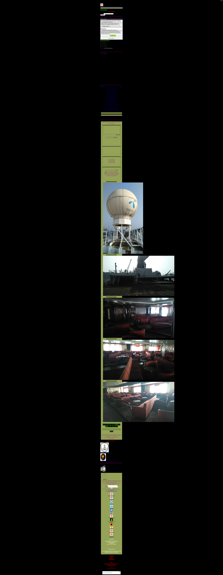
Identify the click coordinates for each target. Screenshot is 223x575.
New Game (105, 479)
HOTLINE (102, 40)
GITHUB (111, 528)
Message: (106, 486)
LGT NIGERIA (111, 536)
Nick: (107, 485)
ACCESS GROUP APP (111, 495)
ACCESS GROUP (111, 532)
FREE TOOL (107, 40)
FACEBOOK (111, 508)
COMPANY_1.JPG (103, 56)
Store (101, 61)
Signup (105, 19)
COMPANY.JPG (102, 55)
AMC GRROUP (102, 54)
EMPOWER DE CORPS (111, 521)
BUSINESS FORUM (105, 26)
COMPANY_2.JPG (103, 57)
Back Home (115, 137)
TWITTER (111, 504)
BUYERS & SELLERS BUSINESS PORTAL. (109, 30)
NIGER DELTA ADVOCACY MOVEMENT (107, 461)
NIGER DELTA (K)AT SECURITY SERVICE (107, 452)
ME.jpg (101, 59)
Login (102, 19)
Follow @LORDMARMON (118, 48)
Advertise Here (118, 134)
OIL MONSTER (111, 526)
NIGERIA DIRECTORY (111, 517)
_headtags (102, 63)
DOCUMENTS (102, 58)
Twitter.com (102, 62)
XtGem (106, 171)
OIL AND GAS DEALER (104, 60)
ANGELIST (111, 522)
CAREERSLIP (111, 499)
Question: (102, 13)
